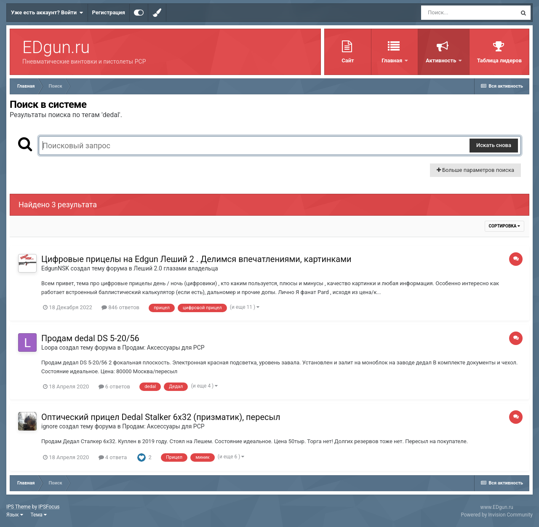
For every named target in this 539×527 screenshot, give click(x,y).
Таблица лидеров (499, 60)
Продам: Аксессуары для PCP (163, 347)
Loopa (49, 347)
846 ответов (120, 307)
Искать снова (493, 145)
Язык (14, 515)
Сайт (348, 60)
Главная (392, 60)
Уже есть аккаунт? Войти (47, 12)
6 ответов (114, 386)
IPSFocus (48, 507)
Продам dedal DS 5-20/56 (90, 338)
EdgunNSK (55, 268)
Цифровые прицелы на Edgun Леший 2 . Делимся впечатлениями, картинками (196, 259)
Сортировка (504, 226)
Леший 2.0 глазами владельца (175, 268)
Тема (39, 515)
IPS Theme (18, 507)
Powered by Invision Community (497, 515)
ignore (49, 426)
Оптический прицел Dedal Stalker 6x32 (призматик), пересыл (160, 417)
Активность (442, 60)
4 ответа (113, 457)
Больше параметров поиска (475, 170)
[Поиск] (468, 12)
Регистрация (108, 12)
